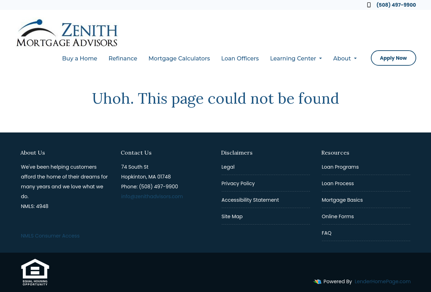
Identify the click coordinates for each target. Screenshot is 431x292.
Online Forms (338, 216)
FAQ (327, 232)
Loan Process (338, 183)
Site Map (232, 216)
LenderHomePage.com (383, 281)
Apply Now (393, 57)
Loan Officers (240, 58)
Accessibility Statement (250, 199)
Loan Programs (340, 166)
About (343, 58)
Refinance (122, 58)
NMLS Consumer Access (50, 235)
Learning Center (294, 58)
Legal (228, 166)
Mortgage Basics (342, 199)
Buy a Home (79, 58)
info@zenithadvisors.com (152, 196)
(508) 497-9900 (391, 4)
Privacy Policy (238, 183)
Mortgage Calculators (179, 58)
